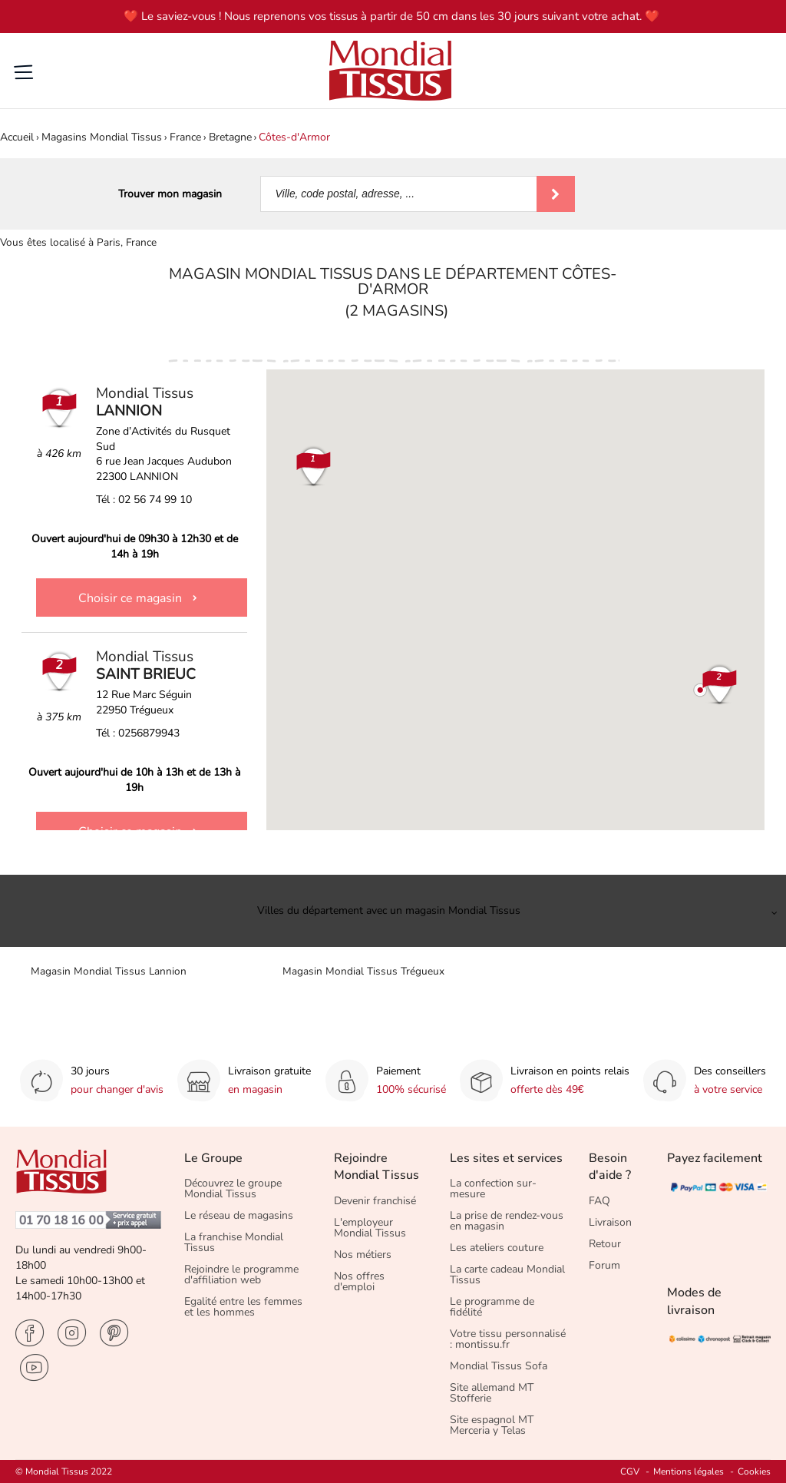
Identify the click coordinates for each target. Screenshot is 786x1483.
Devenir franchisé (375, 1200)
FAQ (599, 1200)
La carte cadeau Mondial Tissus (507, 1274)
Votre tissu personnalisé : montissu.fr (508, 1339)
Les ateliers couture (496, 1247)
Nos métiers (362, 1254)
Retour (605, 1243)
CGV (629, 1471)
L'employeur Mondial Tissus (370, 1227)
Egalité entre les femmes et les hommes (243, 1306)
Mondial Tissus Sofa (498, 1366)
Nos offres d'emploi (359, 1281)
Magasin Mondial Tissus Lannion (109, 971)
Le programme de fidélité (492, 1306)
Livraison (610, 1222)
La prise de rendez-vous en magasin (506, 1220)
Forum (604, 1265)
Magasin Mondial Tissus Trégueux (363, 971)
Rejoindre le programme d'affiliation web (241, 1274)
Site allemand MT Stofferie (491, 1392)
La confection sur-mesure (493, 1188)
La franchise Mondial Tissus (233, 1242)
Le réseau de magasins (238, 1215)
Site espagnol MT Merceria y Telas (491, 1425)
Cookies (754, 1471)
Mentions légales (688, 1471)
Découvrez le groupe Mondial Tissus (233, 1188)
